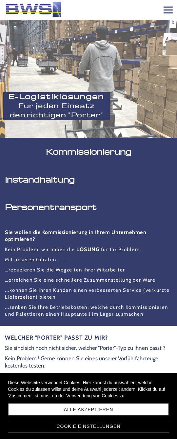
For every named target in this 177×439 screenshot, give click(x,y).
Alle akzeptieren (88, 409)
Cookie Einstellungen (88, 426)
